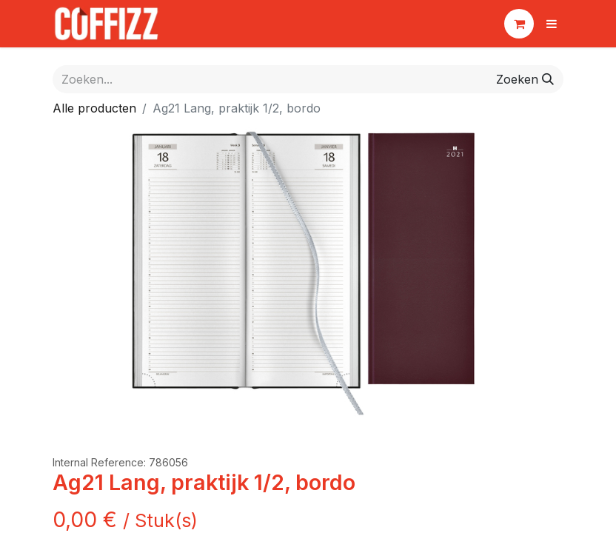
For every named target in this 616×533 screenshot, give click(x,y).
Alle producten (94, 108)
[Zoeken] (524, 79)
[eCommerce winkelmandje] (519, 23)
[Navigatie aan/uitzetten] (551, 23)
